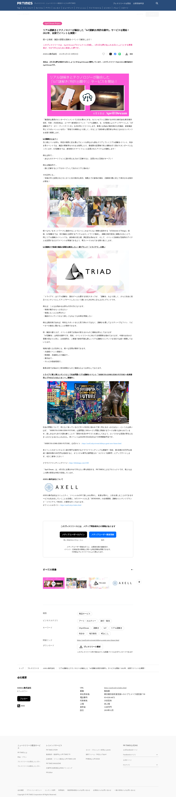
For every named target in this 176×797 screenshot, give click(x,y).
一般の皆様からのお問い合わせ (124, 790)
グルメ (116, 8)
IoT (105, 628)
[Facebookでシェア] (115, 54)
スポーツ (124, 8)
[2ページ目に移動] (132, 569)
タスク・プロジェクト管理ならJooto (98, 750)
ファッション (81, 8)
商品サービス (84, 614)
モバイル (39, 8)
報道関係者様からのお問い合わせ (78, 790)
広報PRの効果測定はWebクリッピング (59, 768)
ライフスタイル (95, 8)
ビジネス (107, 8)
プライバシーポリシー (34, 790)
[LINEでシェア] (120, 54)
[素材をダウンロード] (127, 54)
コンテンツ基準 (50, 790)
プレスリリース (33, 668)
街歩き (82, 634)
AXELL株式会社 (49, 668)
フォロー (24, 699)
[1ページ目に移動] (131, 569)
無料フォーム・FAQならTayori (96, 754)
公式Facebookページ (130, 750)
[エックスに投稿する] (111, 54)
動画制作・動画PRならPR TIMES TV (58, 754)
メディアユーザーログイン (73, 535)
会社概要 (21, 790)
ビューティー (68, 8)
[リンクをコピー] (131, 54)
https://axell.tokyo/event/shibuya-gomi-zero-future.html (101, 443)
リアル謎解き (116, 628)
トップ (21, 668)
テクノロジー (28, 8)
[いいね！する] (104, 54)
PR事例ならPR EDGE (93, 759)
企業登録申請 (138, 3)
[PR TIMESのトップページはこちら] (46, 3)
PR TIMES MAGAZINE (53, 763)
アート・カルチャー (87, 621)
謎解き (96, 628)
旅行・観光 (105, 621)
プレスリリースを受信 (122, 3)
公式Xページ (127, 760)
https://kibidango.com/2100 (79, 463)
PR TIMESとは (22, 752)
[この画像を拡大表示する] (54, 583)
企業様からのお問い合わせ (102, 790)
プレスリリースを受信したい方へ (29, 761)
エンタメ (56, 8)
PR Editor (49, 772)
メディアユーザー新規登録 (102, 535)
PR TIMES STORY (52, 750)
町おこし (105, 634)
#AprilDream (84, 628)
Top (18, 8)
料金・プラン (22, 757)
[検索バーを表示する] (157, 3)
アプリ (48, 8)
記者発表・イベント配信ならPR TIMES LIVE (61, 759)
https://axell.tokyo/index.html (71, 505)
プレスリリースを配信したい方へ (29, 766)
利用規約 (61, 790)
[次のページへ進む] (139, 581)
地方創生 (93, 634)
